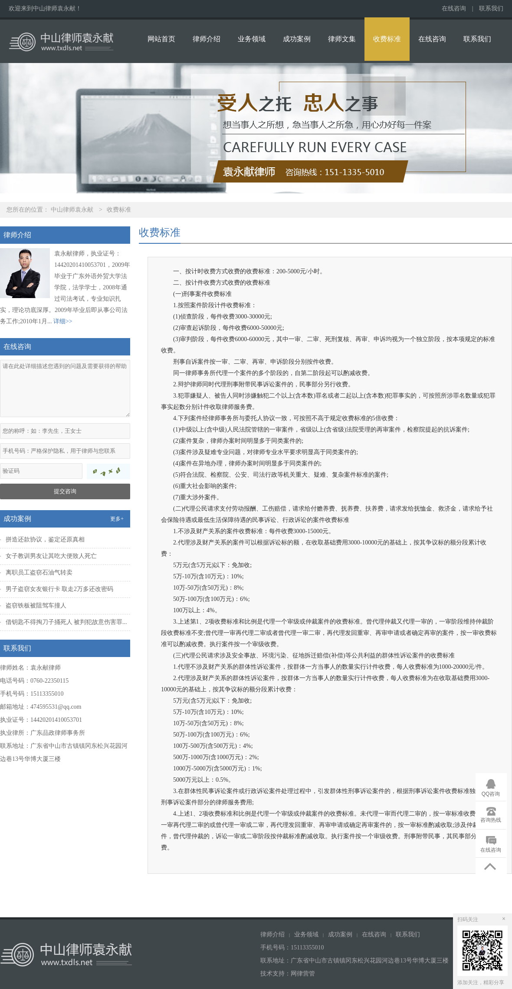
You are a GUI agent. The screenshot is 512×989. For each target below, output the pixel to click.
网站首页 (161, 39)
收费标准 (387, 39)
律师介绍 (206, 39)
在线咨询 (454, 8)
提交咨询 (65, 491)
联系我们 (491, 8)
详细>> (62, 321)
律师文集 (342, 39)
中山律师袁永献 (72, 209)
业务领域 (252, 39)
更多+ (117, 519)
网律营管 (303, 973)
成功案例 (297, 39)
